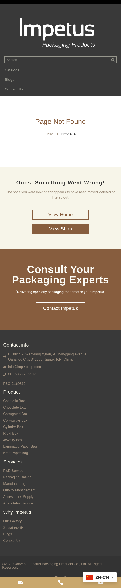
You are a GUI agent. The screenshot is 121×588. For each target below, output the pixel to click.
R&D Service (13, 471)
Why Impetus (17, 512)
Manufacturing (14, 484)
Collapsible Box (15, 420)
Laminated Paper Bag (20, 446)
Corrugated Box (15, 414)
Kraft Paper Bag (15, 453)
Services (12, 462)
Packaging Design (17, 477)
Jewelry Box (12, 440)
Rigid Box (10, 433)
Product (11, 392)
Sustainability (13, 527)
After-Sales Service (18, 503)
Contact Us (11, 540)
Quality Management (19, 490)
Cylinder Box (13, 427)
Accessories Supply (18, 497)
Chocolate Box (14, 407)
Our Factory (12, 521)
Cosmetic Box (14, 401)
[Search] (112, 60)
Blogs (7, 534)
